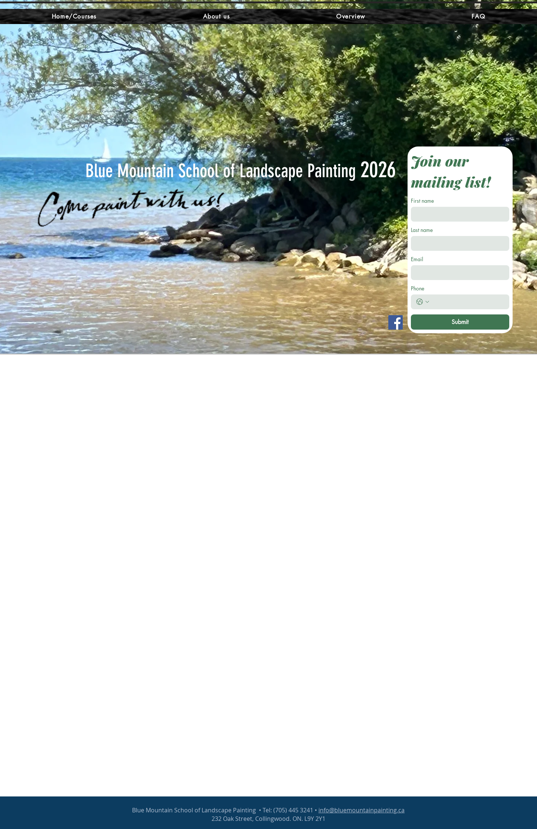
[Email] (458, 272)
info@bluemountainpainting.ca (361, 810)
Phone (417, 288)
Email (417, 259)
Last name (422, 230)
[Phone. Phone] (467, 301)
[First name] (458, 214)
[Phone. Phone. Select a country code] (422, 301)
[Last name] (458, 243)
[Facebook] (395, 322)
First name (422, 201)
